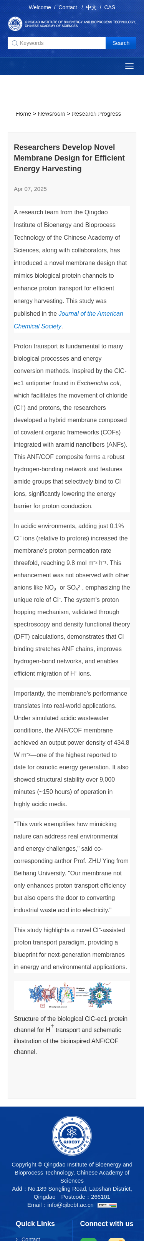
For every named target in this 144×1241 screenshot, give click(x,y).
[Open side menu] (129, 66)
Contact (68, 7)
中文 (91, 7)
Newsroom (51, 112)
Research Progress (96, 112)
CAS (109, 7)
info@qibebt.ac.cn (71, 1204)
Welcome (40, 7)
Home (23, 112)
